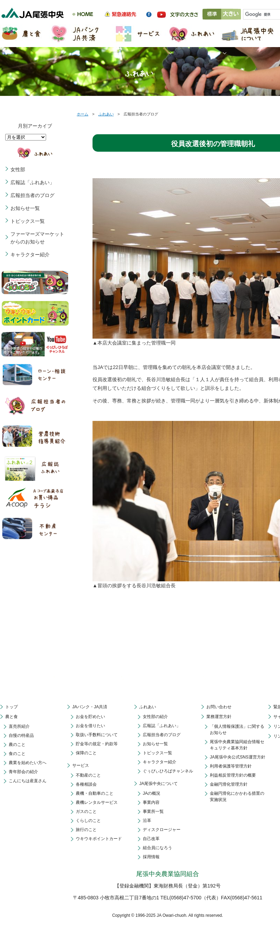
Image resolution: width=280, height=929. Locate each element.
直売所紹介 (19, 726)
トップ (11, 706)
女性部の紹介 (155, 716)
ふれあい (106, 114)
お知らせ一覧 (25, 208)
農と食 (11, 716)
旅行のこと (86, 829)
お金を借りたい (90, 725)
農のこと (17, 744)
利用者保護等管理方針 (231, 766)
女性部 (17, 169)
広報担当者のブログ (32, 195)
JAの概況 (151, 793)
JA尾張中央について (158, 783)
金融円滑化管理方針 (229, 784)
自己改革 (151, 838)
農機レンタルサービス (97, 802)
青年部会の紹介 (23, 771)
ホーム (82, 114)
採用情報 (151, 856)
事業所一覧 (153, 811)
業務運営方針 (218, 716)
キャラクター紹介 (30, 254)
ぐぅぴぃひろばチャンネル (168, 771)
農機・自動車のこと (94, 793)
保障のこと (86, 752)
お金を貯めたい (90, 716)
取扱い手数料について (97, 734)
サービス (80, 765)
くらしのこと (88, 820)
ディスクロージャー (161, 829)
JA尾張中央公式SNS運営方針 (237, 757)
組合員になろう (157, 847)
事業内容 (151, 802)
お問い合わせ (218, 706)
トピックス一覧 (27, 221)
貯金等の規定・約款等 (97, 743)
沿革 (147, 820)
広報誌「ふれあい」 (32, 182)
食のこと (17, 753)
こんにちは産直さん (27, 780)
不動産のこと (88, 775)
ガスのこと (86, 811)
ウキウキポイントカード (99, 838)
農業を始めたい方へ (27, 762)
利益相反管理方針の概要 (233, 775)
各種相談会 (86, 784)
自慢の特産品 (21, 735)
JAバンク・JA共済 (89, 706)
